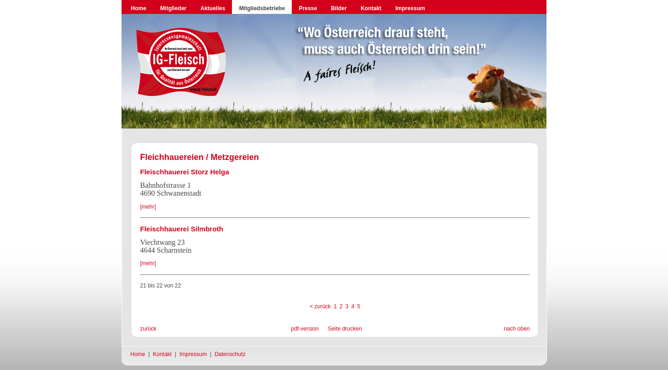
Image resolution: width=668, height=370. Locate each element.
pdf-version (304, 328)
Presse (308, 8)
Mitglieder (173, 8)
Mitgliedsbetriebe (262, 8)
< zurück (320, 306)
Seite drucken (345, 328)
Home (138, 8)
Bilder (339, 8)
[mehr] (148, 207)
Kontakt (370, 8)
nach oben (517, 328)
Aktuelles (212, 8)
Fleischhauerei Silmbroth (181, 229)
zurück (148, 328)
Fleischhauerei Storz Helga (184, 172)
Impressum (410, 8)
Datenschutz (229, 354)
